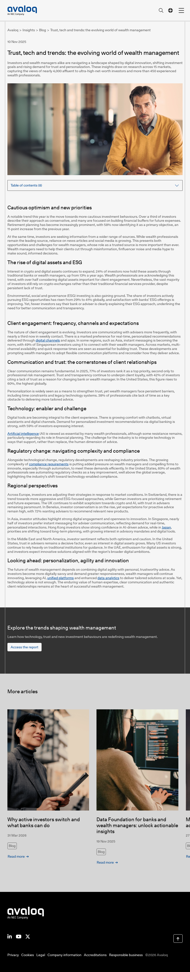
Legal (40, 955)
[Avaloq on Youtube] (19, 936)
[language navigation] (170, 10)
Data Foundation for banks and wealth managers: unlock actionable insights (137, 825)
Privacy (13, 955)
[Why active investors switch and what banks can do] (48, 760)
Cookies (27, 955)
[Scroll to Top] (178, 938)
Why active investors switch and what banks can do (43, 822)
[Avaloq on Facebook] (27, 936)
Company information (64, 955)
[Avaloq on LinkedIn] (9, 936)
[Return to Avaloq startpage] (25, 913)
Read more (16, 856)
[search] (161, 10)
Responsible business (126, 955)
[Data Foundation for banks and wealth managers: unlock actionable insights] (137, 760)
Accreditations (95, 955)
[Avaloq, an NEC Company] (22, 10)
